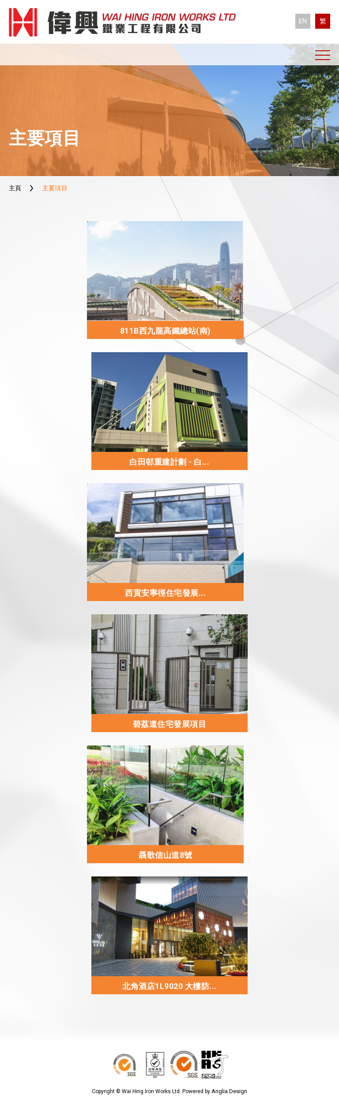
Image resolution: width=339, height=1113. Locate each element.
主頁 (15, 188)
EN (303, 21)
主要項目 (55, 188)
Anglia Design (229, 1091)
